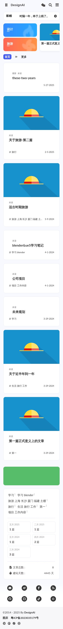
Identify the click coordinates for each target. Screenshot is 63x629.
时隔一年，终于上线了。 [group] (34, 16)
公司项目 (18, 278)
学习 (11, 495)
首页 (7, 56)
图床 (5, 617)
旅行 (11, 506)
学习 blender (26, 495)
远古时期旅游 (18, 207)
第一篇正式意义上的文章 (26, 441)
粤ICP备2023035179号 (25, 617)
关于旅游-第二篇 (20, 140)
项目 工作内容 (18, 512)
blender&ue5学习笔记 (28, 245)
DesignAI (29, 612)
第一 (43, 506)
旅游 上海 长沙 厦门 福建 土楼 (28, 501)
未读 (20, 73)
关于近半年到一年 (21, 374)
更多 (24, 56)
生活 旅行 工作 (27, 506)
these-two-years (24, 78)
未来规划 (18, 312)
